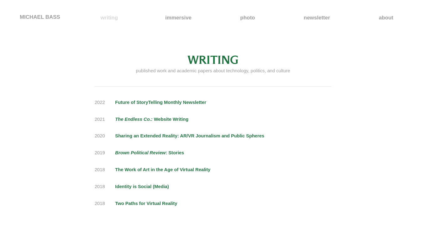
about (386, 18)
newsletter (317, 18)
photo (247, 18)
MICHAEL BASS (40, 17)
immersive (178, 18)
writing (109, 18)
